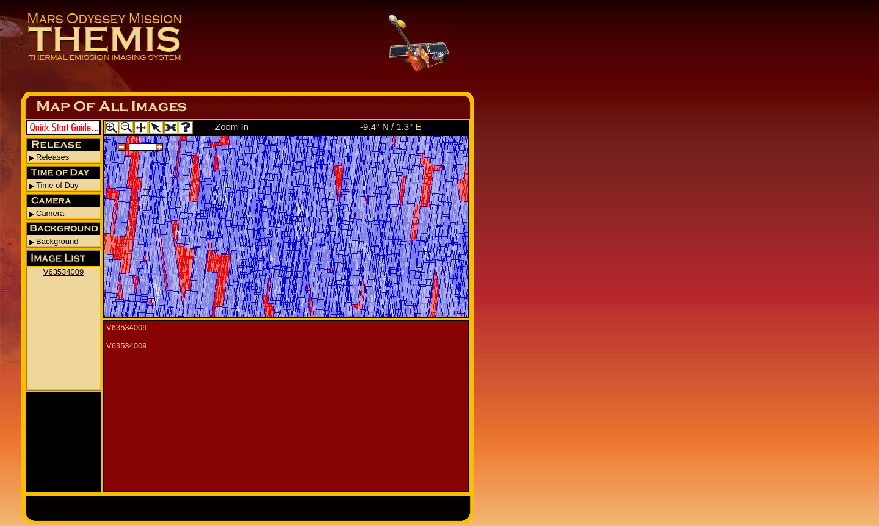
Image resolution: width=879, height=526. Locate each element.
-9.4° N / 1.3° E (390, 126)
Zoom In (231, 126)
